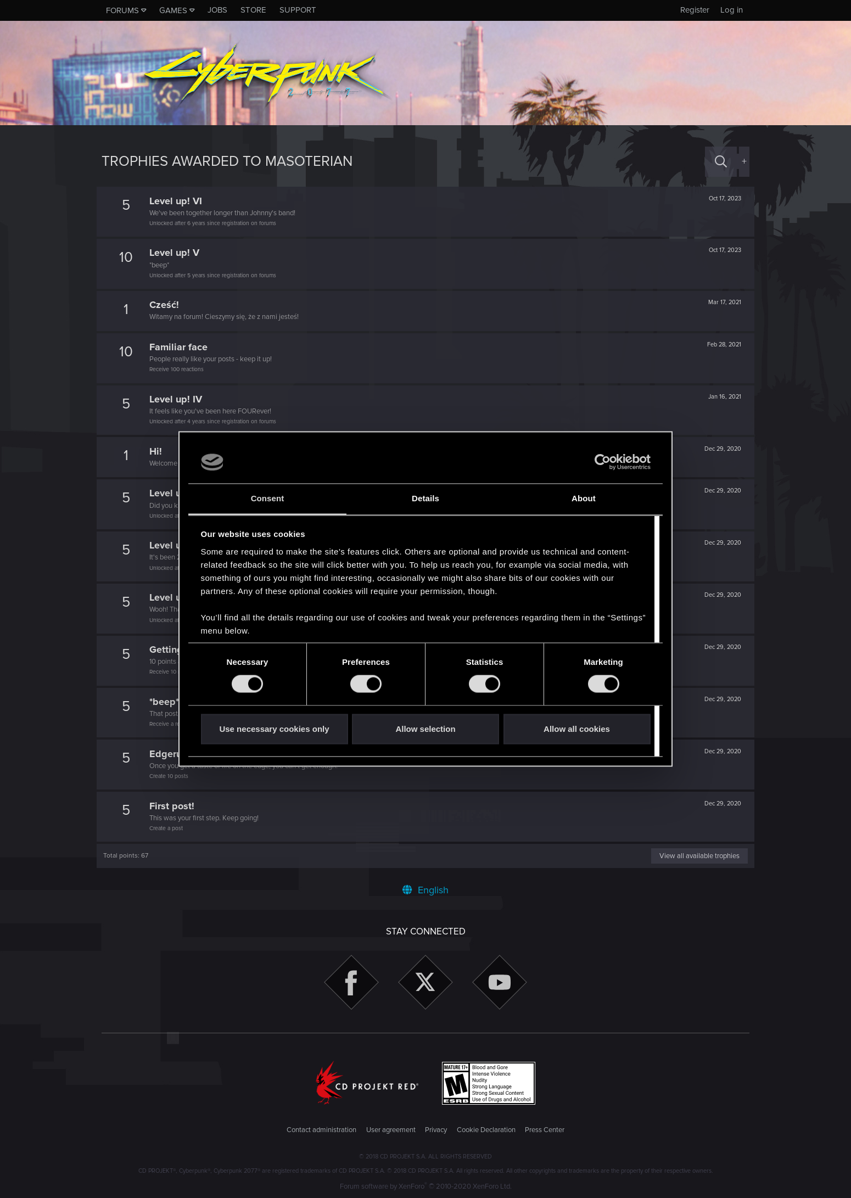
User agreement (391, 1130)
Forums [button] (122, 10)
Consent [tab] (267, 498)
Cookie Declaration (486, 1130)
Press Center (544, 1130)
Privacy (436, 1130)
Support (297, 10)
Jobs (217, 10)
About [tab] (584, 498)
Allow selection (425, 729)
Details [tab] (425, 498)
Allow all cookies (577, 729)
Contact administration (321, 1130)
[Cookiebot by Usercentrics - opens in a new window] (603, 462)
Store (253, 10)
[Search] (721, 162)
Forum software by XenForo (426, 1186)
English (425, 890)
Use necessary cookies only (274, 729)
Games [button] (173, 10)
